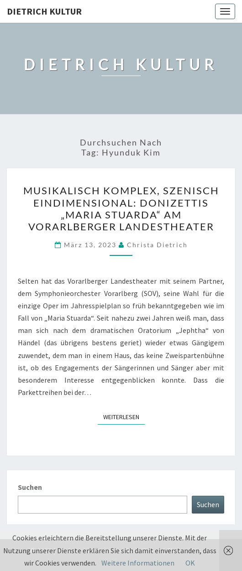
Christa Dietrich (157, 245)
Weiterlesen (124, 416)
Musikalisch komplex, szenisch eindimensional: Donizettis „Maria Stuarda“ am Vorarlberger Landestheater (121, 208)
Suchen (30, 487)
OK (190, 562)
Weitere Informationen (137, 562)
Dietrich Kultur (44, 11)
